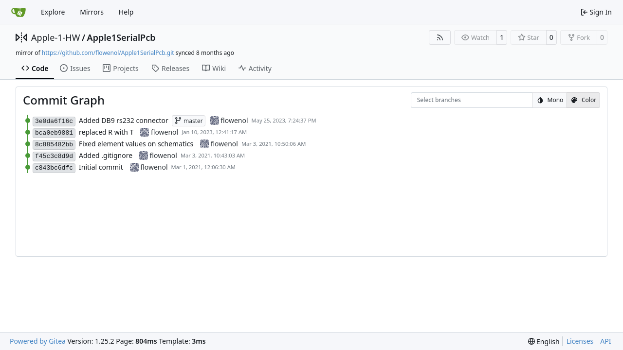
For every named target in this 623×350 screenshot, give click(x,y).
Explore (53, 12)
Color (583, 100)
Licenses (580, 341)
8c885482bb (54, 144)
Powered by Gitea (38, 341)
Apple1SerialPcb (121, 37)
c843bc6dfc (54, 168)
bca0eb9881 (54, 133)
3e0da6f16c (54, 121)
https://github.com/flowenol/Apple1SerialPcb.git (108, 53)
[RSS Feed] (440, 37)
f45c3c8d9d (54, 156)
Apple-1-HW (55, 37)
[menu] (544, 341)
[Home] (18, 12)
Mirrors (92, 12)
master (188, 121)
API (605, 341)
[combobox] (423, 100)
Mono (550, 100)
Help (126, 12)
